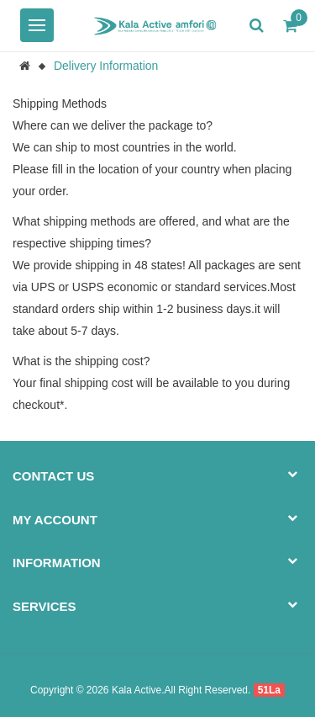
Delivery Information (106, 65)
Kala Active (136, 690)
